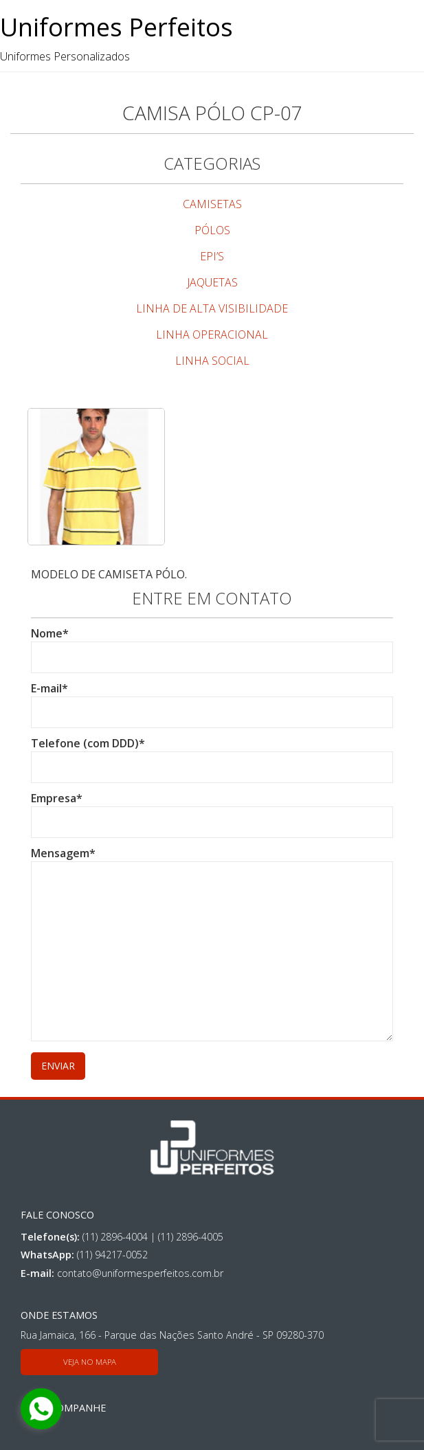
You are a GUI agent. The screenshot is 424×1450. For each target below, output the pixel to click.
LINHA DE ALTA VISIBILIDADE (212, 308)
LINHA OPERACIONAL (212, 334)
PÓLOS (212, 230)
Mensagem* (212, 945)
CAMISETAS (212, 204)
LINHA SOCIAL (212, 360)
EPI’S (212, 256)
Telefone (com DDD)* (212, 755)
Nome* (212, 645)
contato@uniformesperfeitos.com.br (140, 1273)
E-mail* (212, 700)
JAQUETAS (212, 282)
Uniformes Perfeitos (116, 27)
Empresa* (212, 810)
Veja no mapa (89, 1362)
